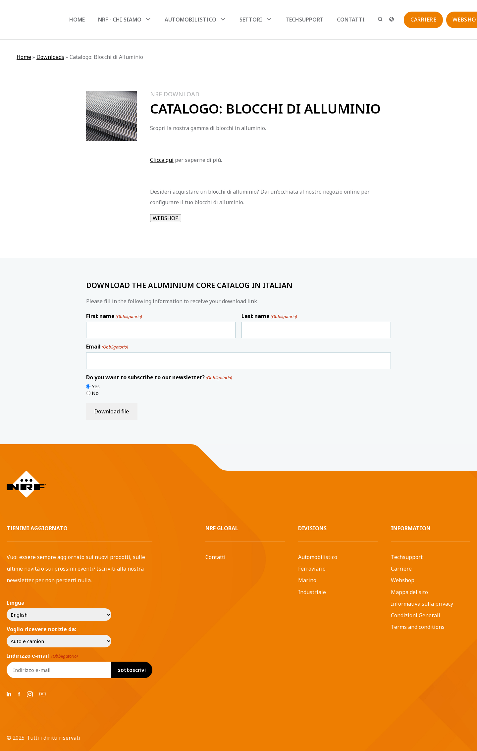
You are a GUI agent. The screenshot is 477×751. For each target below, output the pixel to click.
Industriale (312, 592)
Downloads (50, 57)
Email (107, 347)
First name (114, 316)
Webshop (402, 580)
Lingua (16, 603)
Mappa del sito (409, 592)
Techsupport (305, 19)
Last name (269, 316)
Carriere (401, 568)
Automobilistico (317, 557)
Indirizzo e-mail (42, 656)
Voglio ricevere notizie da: (41, 629)
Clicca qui (162, 160)
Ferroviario (312, 568)
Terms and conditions (418, 627)
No (95, 393)
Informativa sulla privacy (422, 603)
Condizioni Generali (415, 615)
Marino (307, 580)
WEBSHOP (166, 218)
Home (77, 19)
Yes (96, 386)
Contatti (351, 19)
